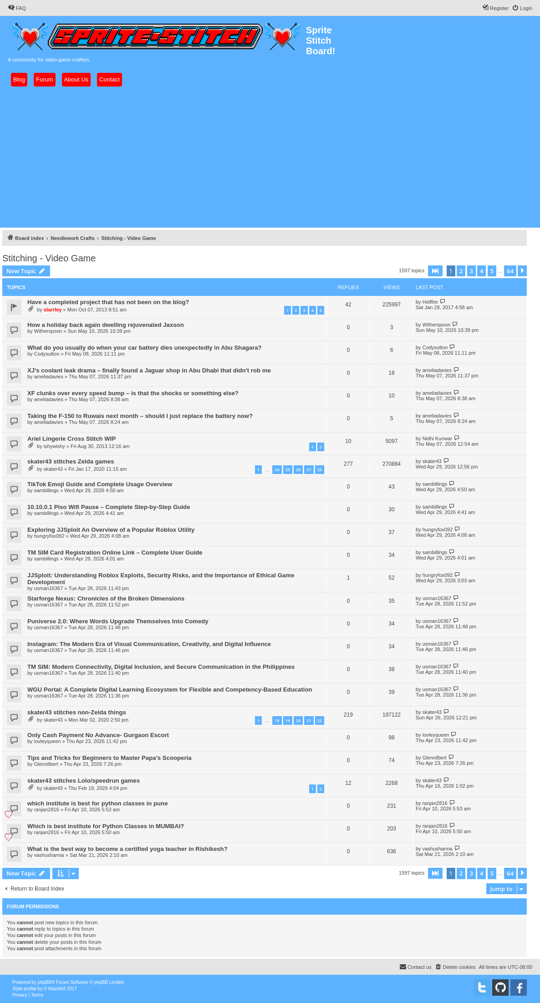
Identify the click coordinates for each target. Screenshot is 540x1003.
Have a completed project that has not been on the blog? (108, 302)
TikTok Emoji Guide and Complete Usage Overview (99, 484)
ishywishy (54, 446)
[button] (435, 270)
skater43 (53, 469)
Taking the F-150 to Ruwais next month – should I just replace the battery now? (140, 415)
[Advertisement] (270, 157)
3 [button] (471, 271)
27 (308, 470)
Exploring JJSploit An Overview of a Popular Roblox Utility (110, 529)
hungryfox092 (49, 536)
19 (287, 720)
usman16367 (48, 588)
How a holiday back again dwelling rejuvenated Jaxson (105, 324)
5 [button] (492, 271)
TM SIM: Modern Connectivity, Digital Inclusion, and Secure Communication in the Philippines (161, 666)
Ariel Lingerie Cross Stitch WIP (71, 438)
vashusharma (49, 855)
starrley (53, 309)
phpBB (44, 982)
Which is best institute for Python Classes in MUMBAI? (105, 826)
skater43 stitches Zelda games (70, 461)
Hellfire (430, 302)
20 (298, 720)
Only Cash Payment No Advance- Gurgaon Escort (98, 735)
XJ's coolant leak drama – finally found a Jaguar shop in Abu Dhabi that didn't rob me (149, 370)
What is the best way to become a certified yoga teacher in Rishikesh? (127, 848)
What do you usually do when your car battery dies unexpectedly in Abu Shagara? (144, 347)
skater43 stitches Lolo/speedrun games (83, 780)
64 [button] (510, 271)
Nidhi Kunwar (437, 438)
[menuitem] (17, 8)
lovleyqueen (47, 741)
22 (319, 720)
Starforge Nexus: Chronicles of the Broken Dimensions (105, 598)
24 (277, 470)
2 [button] (461, 271)
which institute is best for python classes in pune (97, 803)
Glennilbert (46, 764)
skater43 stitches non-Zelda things (76, 712)
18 (277, 720)
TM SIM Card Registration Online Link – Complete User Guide (115, 552)
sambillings (46, 490)
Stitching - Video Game (49, 258)
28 (319, 470)
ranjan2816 (46, 809)
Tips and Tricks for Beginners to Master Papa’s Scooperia (109, 757)
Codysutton (47, 353)
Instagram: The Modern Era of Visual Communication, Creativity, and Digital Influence (149, 644)
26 (298, 470)
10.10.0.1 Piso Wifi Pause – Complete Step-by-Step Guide (108, 507)
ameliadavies (48, 376)
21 (308, 720)
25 (287, 470)
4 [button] (481, 271)
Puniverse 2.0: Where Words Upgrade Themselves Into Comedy (118, 621)
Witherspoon (48, 331)
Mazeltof (57, 988)
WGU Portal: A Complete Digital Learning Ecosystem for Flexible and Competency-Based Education (169, 689)
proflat (30, 988)
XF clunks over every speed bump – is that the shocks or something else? (133, 393)
